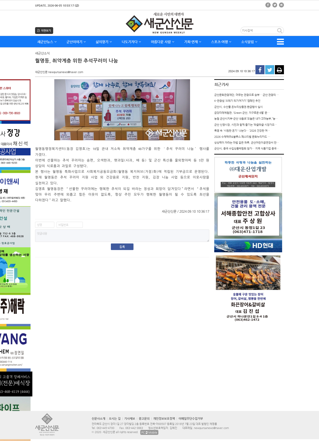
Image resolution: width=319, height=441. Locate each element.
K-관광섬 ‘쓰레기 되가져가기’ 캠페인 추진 (237, 100)
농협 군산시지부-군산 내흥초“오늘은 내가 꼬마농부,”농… (246, 118)
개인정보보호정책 (164, 418)
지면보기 (44, 30)
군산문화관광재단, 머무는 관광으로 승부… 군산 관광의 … (246, 94)
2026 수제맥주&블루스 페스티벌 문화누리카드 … (242, 136)
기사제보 (129, 418)
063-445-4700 (105, 427)
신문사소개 (98, 418)
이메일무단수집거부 (191, 418)
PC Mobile (149, 432)
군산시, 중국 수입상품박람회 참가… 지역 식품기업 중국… (246, 148)
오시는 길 (115, 418)
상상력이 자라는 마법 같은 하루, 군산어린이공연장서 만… (246, 142)
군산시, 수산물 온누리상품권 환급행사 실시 (238, 106)
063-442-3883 (134, 427)
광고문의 (144, 418)
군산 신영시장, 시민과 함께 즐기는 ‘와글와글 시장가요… (245, 124)
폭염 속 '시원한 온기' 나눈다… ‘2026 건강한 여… (242, 130)
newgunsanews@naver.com (211, 427)
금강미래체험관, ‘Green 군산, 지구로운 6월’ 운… (242, 112)
